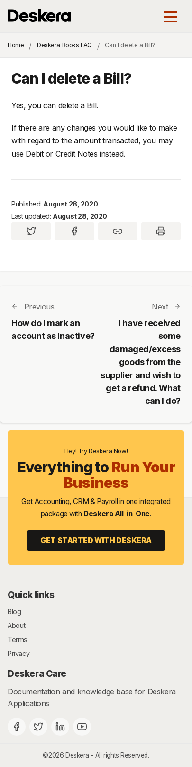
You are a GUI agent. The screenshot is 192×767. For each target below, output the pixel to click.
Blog (14, 612)
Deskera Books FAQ (64, 44)
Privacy (18, 653)
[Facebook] (17, 727)
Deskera (77, 755)
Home (16, 44)
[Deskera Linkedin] (60, 727)
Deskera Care (37, 673)
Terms (17, 640)
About (17, 625)
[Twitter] (38, 727)
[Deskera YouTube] (82, 727)
